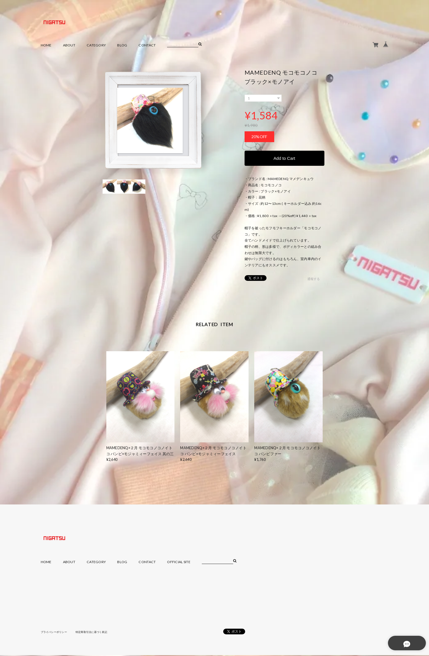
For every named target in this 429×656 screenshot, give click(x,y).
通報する (313, 280)
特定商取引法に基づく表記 (95, 632)
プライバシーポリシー (55, 632)
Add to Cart (284, 158)
